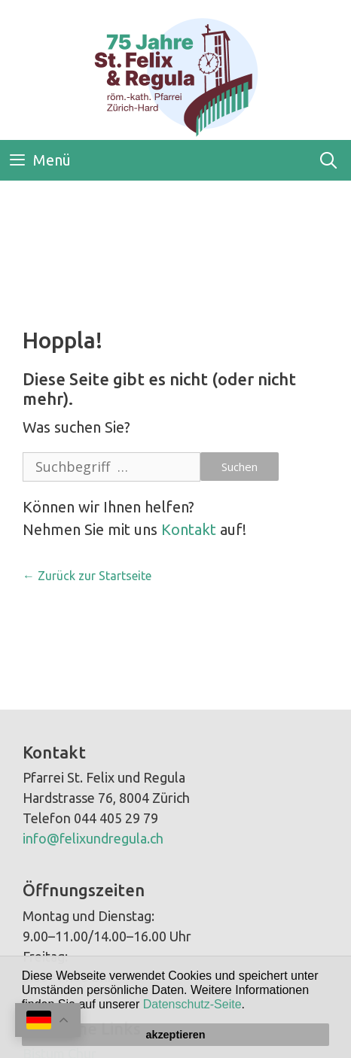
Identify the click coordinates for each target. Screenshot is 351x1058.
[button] (250, 1006)
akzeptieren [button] (175, 1035)
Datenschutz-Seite (192, 1004)
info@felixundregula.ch (93, 838)
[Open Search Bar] (328, 160)
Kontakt (188, 529)
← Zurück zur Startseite (87, 575)
